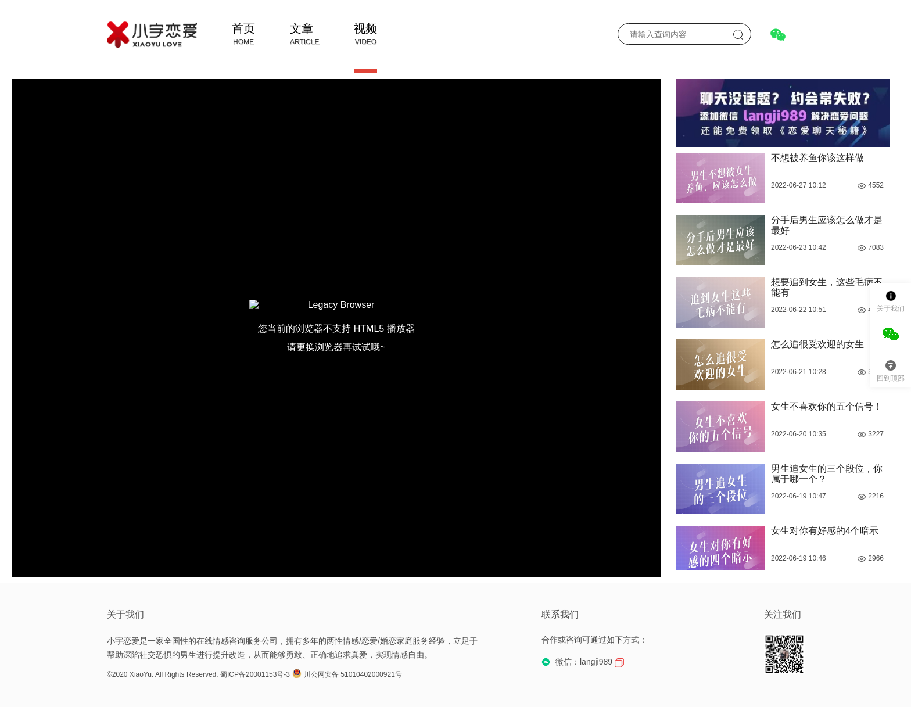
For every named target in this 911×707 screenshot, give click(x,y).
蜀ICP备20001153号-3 (255, 674)
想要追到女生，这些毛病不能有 (827, 287)
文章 (301, 28)
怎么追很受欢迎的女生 (817, 344)
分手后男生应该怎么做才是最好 (827, 225)
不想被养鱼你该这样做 (817, 158)
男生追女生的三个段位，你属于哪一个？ (827, 474)
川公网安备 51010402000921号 (347, 674)
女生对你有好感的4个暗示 (824, 531)
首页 (243, 28)
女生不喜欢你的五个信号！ (827, 406)
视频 (365, 28)
